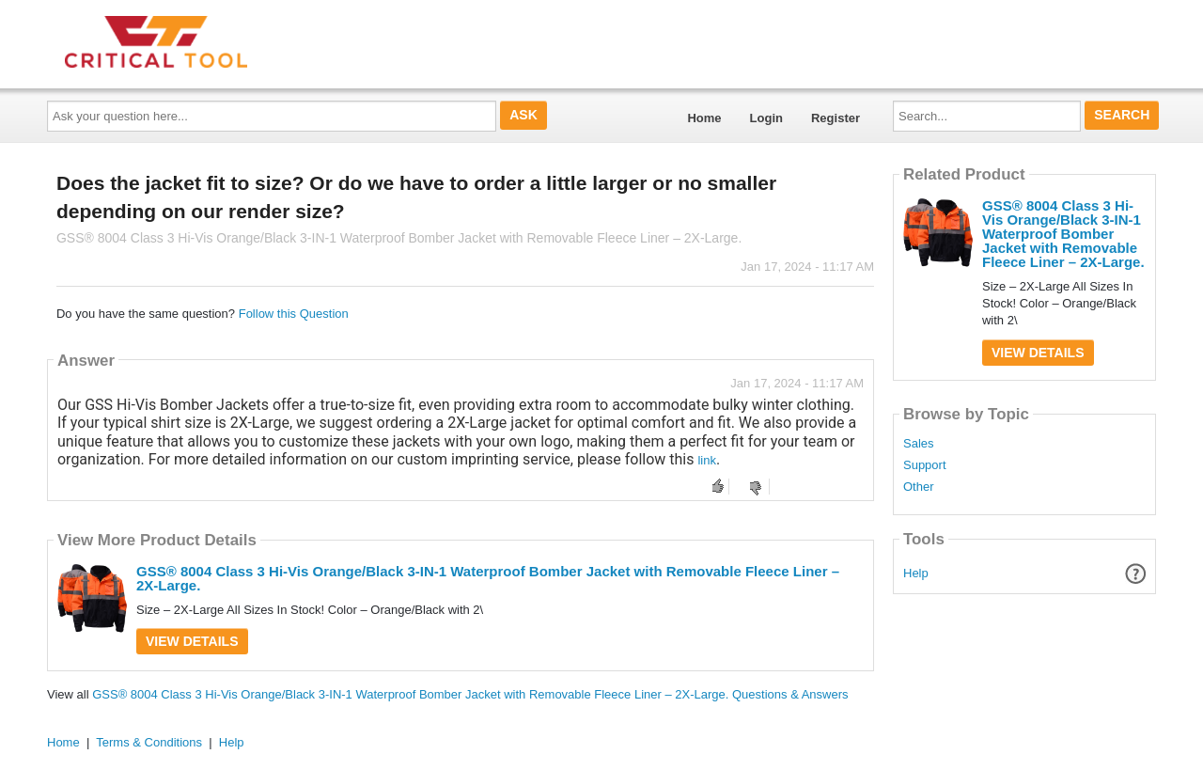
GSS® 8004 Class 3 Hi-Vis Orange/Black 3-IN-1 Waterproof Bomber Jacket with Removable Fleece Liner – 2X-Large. (487, 578)
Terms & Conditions (149, 742)
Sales (918, 443)
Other (918, 487)
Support (924, 465)
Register (835, 118)
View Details (192, 641)
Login (766, 118)
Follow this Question (294, 313)
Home (704, 118)
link (706, 460)
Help (916, 573)
